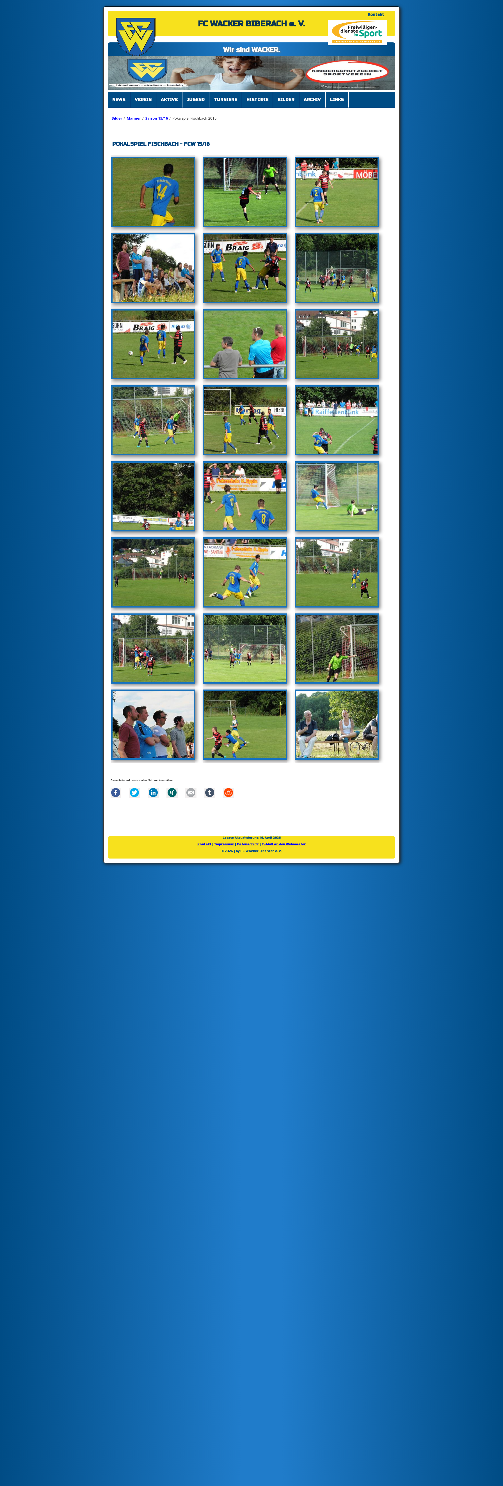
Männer (134, 118)
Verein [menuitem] (143, 99)
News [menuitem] (118, 99)
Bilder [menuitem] (286, 99)
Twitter (134, 792)
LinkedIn (153, 792)
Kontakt (376, 14)
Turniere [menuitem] (225, 99)
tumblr (209, 792)
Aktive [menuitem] (169, 99)
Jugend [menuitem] (196, 99)
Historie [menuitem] (257, 99)
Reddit (228, 792)
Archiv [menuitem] (312, 99)
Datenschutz (248, 844)
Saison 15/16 (156, 118)
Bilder (116, 118)
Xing (172, 792)
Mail (190, 792)
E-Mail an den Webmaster (284, 844)
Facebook (115, 792)
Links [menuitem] (337, 99)
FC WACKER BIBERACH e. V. (251, 24)
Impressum (224, 844)
